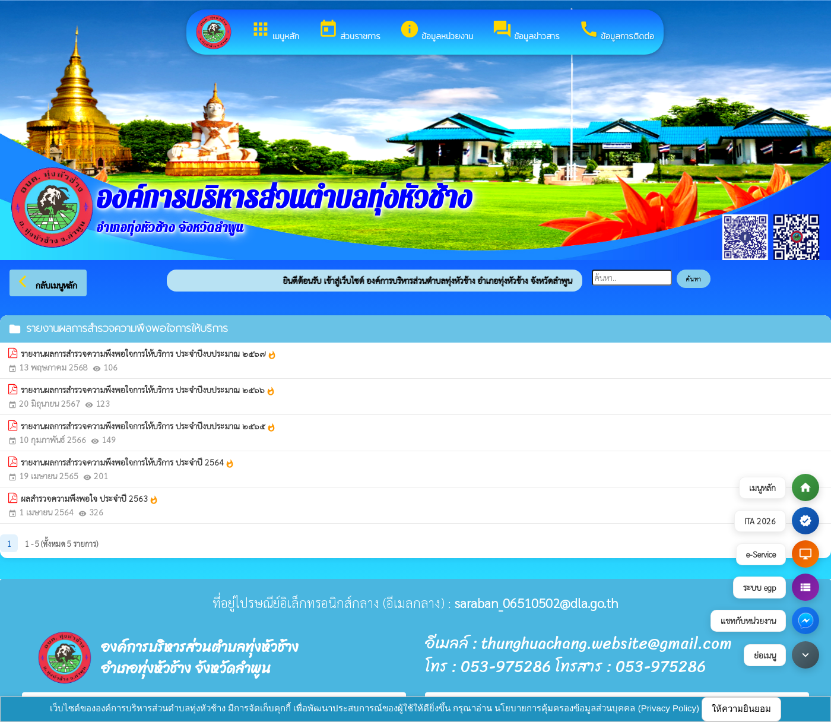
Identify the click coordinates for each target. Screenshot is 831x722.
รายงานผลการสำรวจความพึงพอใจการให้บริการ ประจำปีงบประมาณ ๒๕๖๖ (148, 390)
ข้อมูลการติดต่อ (616, 31)
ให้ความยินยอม (741, 709)
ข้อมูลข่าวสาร (526, 31)
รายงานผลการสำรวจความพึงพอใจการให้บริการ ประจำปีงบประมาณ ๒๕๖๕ (148, 426)
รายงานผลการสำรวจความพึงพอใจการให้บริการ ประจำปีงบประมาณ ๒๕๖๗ (149, 354)
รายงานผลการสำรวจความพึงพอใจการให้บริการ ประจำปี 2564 (127, 462)
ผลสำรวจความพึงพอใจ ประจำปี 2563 (89, 499)
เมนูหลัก (274, 31)
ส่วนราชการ (349, 31)
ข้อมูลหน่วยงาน (436, 31)
